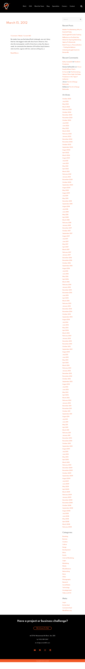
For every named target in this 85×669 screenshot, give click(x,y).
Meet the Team (39, 6)
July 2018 (65, 216)
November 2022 (67, 149)
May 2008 (65, 526)
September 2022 (67, 154)
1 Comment (14, 36)
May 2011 (65, 432)
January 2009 (67, 504)
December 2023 (67, 122)
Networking (66, 578)
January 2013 (66, 378)
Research (65, 589)
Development (66, 557)
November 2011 (67, 416)
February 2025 (67, 117)
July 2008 (65, 521)
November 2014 (67, 319)
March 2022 (66, 162)
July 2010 (65, 459)
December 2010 (67, 445)
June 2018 (65, 219)
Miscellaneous (67, 576)
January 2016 (66, 294)
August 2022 (66, 157)
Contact (72, 6)
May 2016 (65, 284)
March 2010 (66, 469)
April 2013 (65, 370)
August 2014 (66, 327)
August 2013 (66, 359)
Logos (64, 568)
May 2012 (65, 399)
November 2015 (67, 300)
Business (65, 546)
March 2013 (66, 372)
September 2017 (67, 240)
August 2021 (66, 165)
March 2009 (66, 499)
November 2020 (67, 187)
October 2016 (66, 270)
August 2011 (66, 424)
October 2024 (67, 119)
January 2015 (66, 313)
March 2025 (66, 114)
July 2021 (65, 168)
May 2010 (65, 464)
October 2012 (66, 386)
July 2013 (65, 362)
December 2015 (67, 297)
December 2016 (67, 265)
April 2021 (65, 176)
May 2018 (65, 222)
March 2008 (66, 531)
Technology (66, 595)
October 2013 (66, 354)
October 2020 (67, 189)
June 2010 (65, 461)
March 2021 (66, 179)
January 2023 (67, 143)
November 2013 (67, 351)
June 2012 (65, 397)
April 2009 (66, 496)
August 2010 (66, 456)
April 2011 (65, 434)
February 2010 (67, 472)
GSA (30, 6)
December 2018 (67, 208)
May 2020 (65, 197)
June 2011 (65, 429)
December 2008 (67, 507)
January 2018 (66, 232)
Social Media (66, 592)
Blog (48, 6)
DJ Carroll (65, 79)
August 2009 (66, 486)
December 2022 (67, 146)
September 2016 (67, 273)
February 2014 (67, 343)
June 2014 (65, 332)
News (64, 581)
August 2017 (66, 243)
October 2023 (67, 127)
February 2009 (67, 502)
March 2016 (66, 289)
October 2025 (67, 106)
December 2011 (67, 413)
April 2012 (65, 402)
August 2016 (66, 275)
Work (24, 6)
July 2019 (65, 203)
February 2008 (67, 534)
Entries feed (66, 612)
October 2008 (67, 512)
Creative (65, 549)
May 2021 (65, 173)
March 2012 (66, 405)
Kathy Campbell (67, 69)
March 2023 (66, 138)
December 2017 (67, 235)
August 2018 (66, 214)
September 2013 (67, 356)
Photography (66, 587)
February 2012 (67, 407)
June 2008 (65, 523)
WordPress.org (67, 618)
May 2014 (65, 335)
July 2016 (65, 278)
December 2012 (67, 380)
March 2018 (66, 227)
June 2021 (65, 170)
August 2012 (66, 391)
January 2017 (66, 262)
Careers (64, 6)
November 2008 (67, 510)
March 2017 (66, 257)
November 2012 (67, 383)
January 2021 (66, 184)
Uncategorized (67, 597)
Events (64, 562)
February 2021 (67, 181)
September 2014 (67, 324)
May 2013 (65, 367)
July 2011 (65, 426)
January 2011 (66, 442)
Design (64, 554)
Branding (65, 543)
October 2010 (66, 450)
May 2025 (65, 111)
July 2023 (65, 130)
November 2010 (67, 448)
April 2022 (66, 160)
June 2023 (65, 133)
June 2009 (65, 491)
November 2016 (67, 267)
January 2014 (66, 346)
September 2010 (67, 453)
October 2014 (66, 321)
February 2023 (67, 141)
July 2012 (65, 394)
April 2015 (65, 305)
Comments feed (67, 615)
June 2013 (65, 364)
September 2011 (67, 421)
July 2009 (65, 488)
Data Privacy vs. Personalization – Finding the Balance (71, 52)
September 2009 (68, 483)
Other (64, 584)
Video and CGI (67, 600)
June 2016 (65, 281)
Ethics (64, 560)
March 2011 (66, 437)
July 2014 (65, 329)
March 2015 (66, 308)
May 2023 (65, 135)
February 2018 (67, 230)
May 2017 (65, 251)
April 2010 (65, 467)
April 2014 (65, 337)
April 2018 (65, 224)
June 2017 (65, 249)
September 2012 (67, 389)
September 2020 (68, 192)
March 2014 (66, 340)
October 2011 (66, 418)
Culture (64, 552)
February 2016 (67, 292)
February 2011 (66, 440)
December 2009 (67, 475)
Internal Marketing (68, 565)
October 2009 (67, 480)
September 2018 (67, 211)
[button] (81, 6)
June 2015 (65, 302)
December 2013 (67, 348)
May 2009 (65, 494)
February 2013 (67, 375)
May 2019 (65, 205)
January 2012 (66, 410)
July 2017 (65, 246)
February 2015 (67, 310)
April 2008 (66, 529)
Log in (64, 609)
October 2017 (66, 238)
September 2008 (67, 515)
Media (21, 36)
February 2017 (67, 259)
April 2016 (65, 286)
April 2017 (65, 254)
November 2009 (67, 477)
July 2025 (65, 109)
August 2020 (66, 195)
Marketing (65, 570)
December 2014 (67, 316)
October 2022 (67, 152)
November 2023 (67, 125)
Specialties (55, 6)
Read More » (15, 53)
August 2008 (66, 518)
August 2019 (66, 200)
